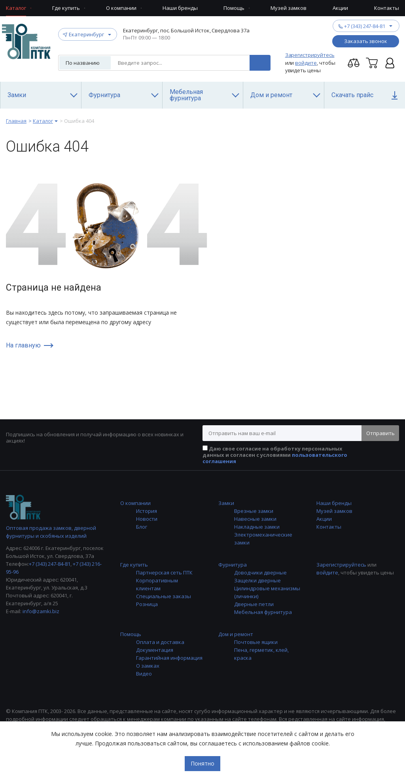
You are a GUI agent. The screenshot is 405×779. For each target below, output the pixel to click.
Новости (146, 518)
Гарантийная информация (169, 657)
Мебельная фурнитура (263, 612)
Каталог (43, 120)
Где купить (134, 564)
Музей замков (334, 510)
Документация (154, 649)
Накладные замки (257, 526)
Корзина (372, 63)
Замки (226, 503)
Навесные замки (255, 518)
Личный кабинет (390, 63)
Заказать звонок (365, 41)
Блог (141, 526)
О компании (135, 503)
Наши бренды (334, 503)
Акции (324, 518)
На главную (23, 345)
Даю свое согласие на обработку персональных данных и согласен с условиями (274, 455)
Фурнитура (232, 564)
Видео (144, 673)
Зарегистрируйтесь (310, 54)
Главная (16, 120)
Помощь (130, 634)
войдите (306, 62)
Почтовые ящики (256, 642)
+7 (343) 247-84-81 (364, 25)
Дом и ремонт (235, 634)
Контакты (328, 526)
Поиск (260, 63)
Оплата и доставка (160, 642)
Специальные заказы (163, 596)
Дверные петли (254, 604)
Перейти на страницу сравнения (353, 63)
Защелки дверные (257, 580)
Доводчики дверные (260, 572)
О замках (147, 665)
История (146, 510)
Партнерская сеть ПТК (164, 572)
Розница (147, 604)
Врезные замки (253, 510)
